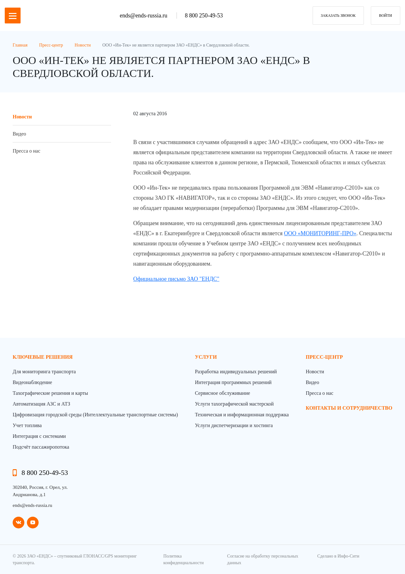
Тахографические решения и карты (50, 393)
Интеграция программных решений (233, 382)
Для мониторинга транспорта (44, 371)
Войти (385, 15)
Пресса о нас (26, 151)
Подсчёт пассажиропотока (41, 447)
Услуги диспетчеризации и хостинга (234, 425)
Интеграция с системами (39, 436)
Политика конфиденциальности (183, 559)
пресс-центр (324, 357)
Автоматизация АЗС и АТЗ (41, 404)
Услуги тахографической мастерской (234, 404)
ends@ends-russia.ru (144, 15)
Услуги (206, 357)
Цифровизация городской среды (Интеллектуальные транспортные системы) (95, 414)
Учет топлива (27, 425)
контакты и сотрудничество (349, 408)
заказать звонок (338, 15)
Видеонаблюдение (32, 382)
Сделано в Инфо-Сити (338, 556)
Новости (22, 116)
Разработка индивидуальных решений (236, 371)
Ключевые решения (43, 357)
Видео (19, 133)
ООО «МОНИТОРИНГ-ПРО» (320, 233)
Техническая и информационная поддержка (242, 414)
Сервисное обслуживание (222, 393)
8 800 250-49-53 (204, 15)
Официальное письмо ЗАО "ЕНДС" (176, 279)
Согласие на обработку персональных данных (262, 559)
